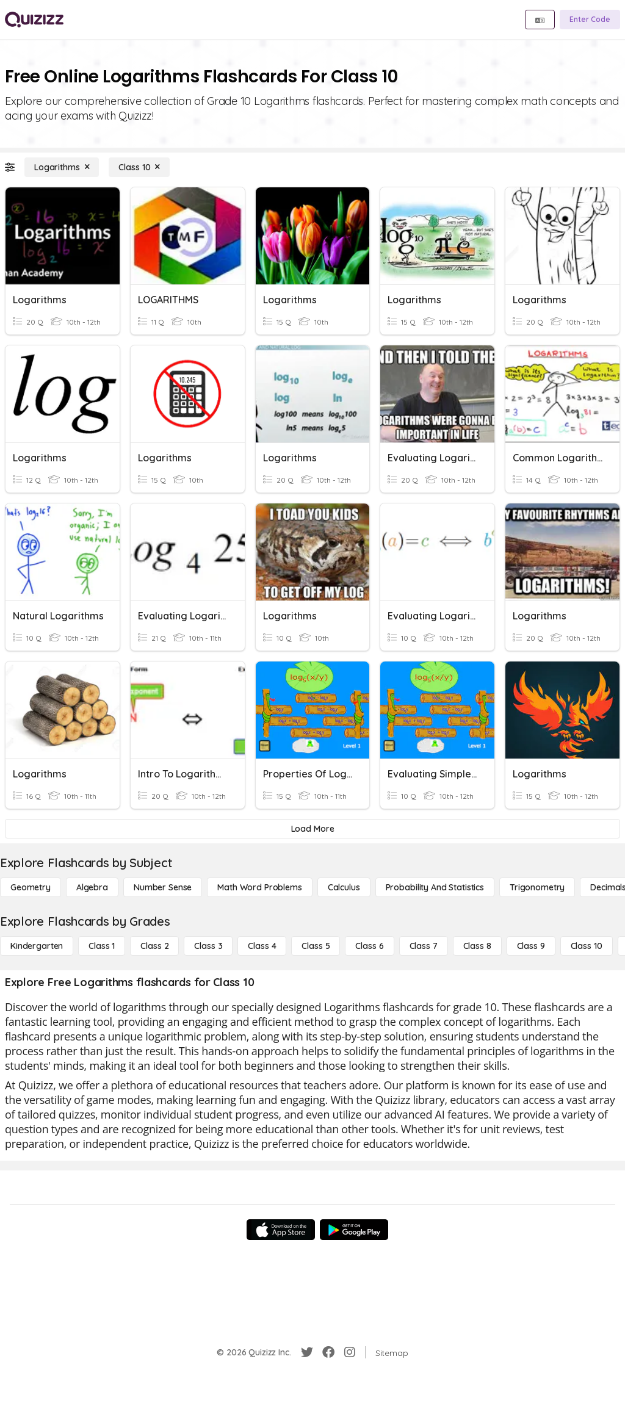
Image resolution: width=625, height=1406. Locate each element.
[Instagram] (349, 1352)
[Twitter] (307, 1352)
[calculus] (343, 887)
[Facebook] (328, 1352)
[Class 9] (531, 946)
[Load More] (312, 828)
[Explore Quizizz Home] (34, 19)
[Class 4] (261, 946)
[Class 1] (101, 946)
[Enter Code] (590, 19)
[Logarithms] (61, 167)
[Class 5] (315, 946)
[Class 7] (423, 946)
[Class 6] (369, 946)
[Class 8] (477, 946)
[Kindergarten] (36, 946)
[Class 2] (154, 946)
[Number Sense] (162, 887)
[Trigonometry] (537, 887)
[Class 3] (208, 946)
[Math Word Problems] (259, 887)
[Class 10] (139, 167)
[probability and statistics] (434, 887)
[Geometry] (30, 887)
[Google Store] (354, 1229)
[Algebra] (92, 887)
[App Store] (281, 1229)
